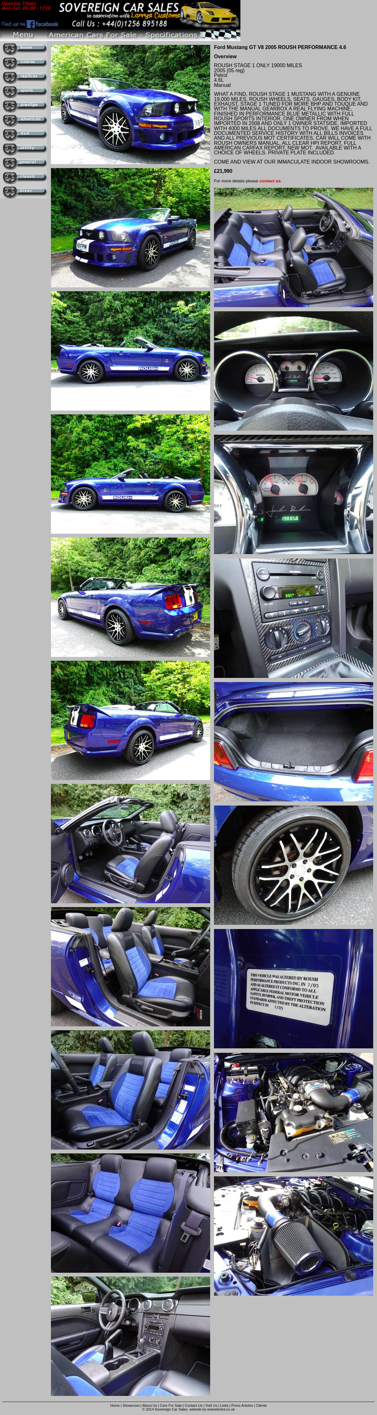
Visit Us (211, 1405)
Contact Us (193, 1405)
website (195, 1409)
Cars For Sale (171, 1405)
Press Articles (242, 1405)
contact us (270, 181)
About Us (149, 1405)
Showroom (131, 1405)
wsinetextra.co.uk (221, 1409)
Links (224, 1405)
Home (115, 1405)
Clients (261, 1405)
